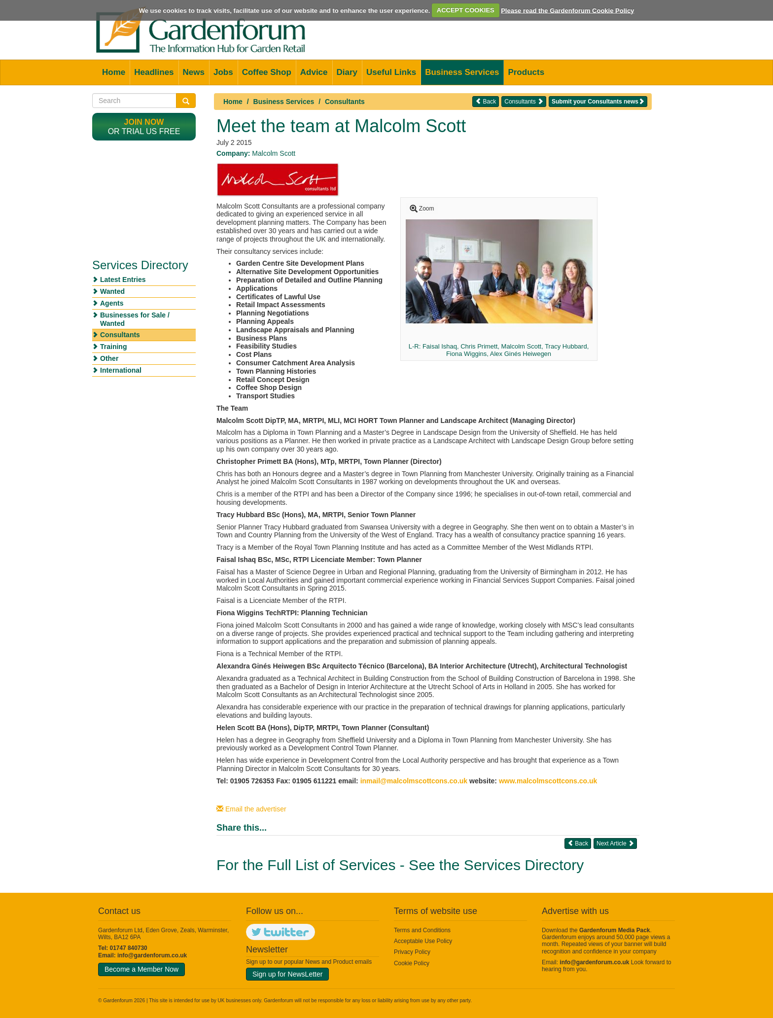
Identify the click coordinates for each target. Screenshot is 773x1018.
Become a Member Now (141, 969)
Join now (144, 122)
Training (113, 347)
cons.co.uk (450, 781)
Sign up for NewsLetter (287, 974)
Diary (347, 72)
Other (109, 358)
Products (526, 72)
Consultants (345, 101)
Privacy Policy (412, 951)
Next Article (615, 843)
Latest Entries (123, 279)
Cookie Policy (411, 963)
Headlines (154, 72)
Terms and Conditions (422, 930)
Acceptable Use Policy (423, 941)
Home (113, 72)
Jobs (223, 72)
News (194, 72)
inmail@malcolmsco (393, 781)
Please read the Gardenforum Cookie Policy (567, 10)
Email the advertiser (251, 809)
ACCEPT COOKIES (465, 10)
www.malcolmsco (528, 781)
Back (485, 101)
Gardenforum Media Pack (614, 930)
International (120, 370)
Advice (314, 72)
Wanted (112, 291)
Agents (111, 303)
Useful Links (391, 72)
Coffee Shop (266, 72)
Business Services (462, 72)
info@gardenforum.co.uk (152, 955)
